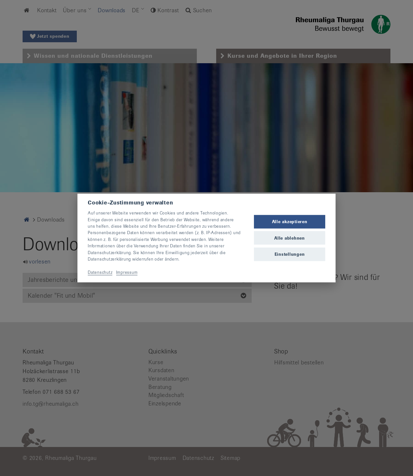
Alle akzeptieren (289, 221)
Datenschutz (100, 272)
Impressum (127, 272)
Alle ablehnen (289, 238)
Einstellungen (290, 254)
